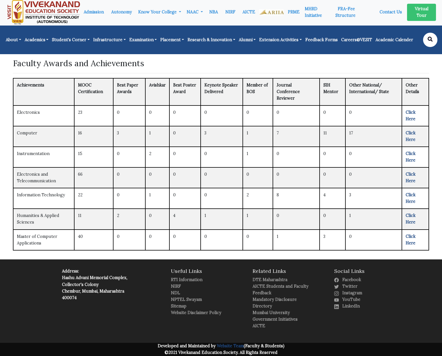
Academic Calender (394, 39)
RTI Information (186, 279)
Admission (94, 12)
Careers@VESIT (356, 39)
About (12, 39)
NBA (213, 12)
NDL (175, 293)
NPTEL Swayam (186, 299)
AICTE (248, 12)
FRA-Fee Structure (345, 12)
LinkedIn (347, 306)
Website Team (230, 346)
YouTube (347, 299)
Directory (262, 306)
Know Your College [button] (158, 12)
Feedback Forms (321, 39)
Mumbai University (271, 312)
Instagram (348, 293)
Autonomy (121, 12)
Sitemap (178, 306)
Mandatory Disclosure (275, 299)
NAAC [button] (193, 12)
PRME (294, 12)
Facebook (347, 279)
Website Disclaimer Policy (196, 312)
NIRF (230, 12)
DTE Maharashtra (270, 279)
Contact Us (391, 12)
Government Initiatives (275, 319)
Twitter (345, 286)
